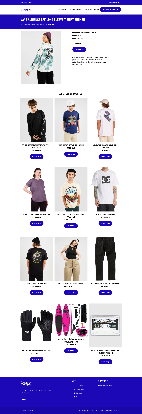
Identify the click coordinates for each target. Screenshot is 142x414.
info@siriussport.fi (114, 2)
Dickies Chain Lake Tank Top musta (71, 283)
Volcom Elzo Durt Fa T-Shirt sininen (71, 145)
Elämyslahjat (75, 10)
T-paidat (94, 32)
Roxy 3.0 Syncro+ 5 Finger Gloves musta (36, 350)
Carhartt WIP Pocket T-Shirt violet (36, 214)
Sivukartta (117, 411)
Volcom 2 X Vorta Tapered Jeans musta (105, 283)
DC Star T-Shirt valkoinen (105, 214)
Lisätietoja (79, 49)
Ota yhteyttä (86, 411)
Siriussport (62, 10)
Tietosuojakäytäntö (105, 411)
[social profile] (34, 2)
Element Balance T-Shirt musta (36, 283)
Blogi (96, 10)
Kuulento (88, 10)
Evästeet (94, 411)
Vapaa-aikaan (85, 32)
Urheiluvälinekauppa (111, 10)
